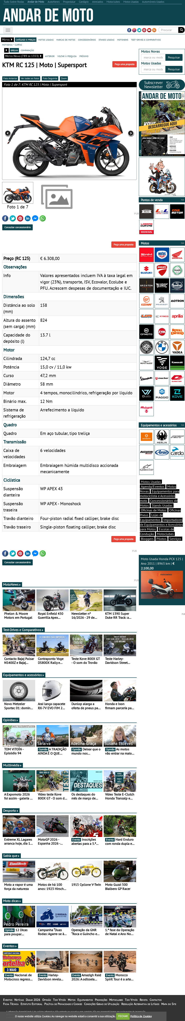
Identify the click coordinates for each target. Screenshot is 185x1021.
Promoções (101, 1000)
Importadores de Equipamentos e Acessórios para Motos (161, 524)
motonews (122, 39)
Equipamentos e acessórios (23, 675)
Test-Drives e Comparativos (23, 630)
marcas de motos (65, 39)
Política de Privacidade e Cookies (63, 1004)
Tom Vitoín (59, 1000)
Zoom (64, 78)
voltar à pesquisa (67, 56)
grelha (14, 50)
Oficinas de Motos (153, 510)
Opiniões (10, 720)
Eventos (10, 946)
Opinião (46, 1000)
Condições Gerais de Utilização (101, 1004)
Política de (140, 1016)
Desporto (11, 810)
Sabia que (11, 856)
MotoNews (12, 584)
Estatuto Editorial (31, 1004)
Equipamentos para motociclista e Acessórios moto (159, 496)
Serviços (175, 539)
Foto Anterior (10, 78)
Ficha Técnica (11, 1004)
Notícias (19, 1000)
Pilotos (161, 539)
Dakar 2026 (33, 1000)
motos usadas (45, 39)
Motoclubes (165, 534)
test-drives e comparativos (146, 39)
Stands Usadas (162, 505)
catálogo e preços (25, 39)
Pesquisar (174, 57)
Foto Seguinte (50, 78)
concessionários (87, 39)
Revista (144, 1000)
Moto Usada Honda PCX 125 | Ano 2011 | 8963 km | (162, 578)
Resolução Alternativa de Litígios (140, 1004)
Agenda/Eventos (152, 486)
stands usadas (106, 39)
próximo (83, 56)
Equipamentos (85, 1000)
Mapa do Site (168, 1004)
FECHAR (123, 1016)
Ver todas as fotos (30, 78)
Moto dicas (12, 901)
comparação (27, 50)
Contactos (155, 1000)
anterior (50, 56)
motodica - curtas (12, 44)
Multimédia (12, 765)
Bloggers (147, 539)
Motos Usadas (151, 482)
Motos (71, 1000)
